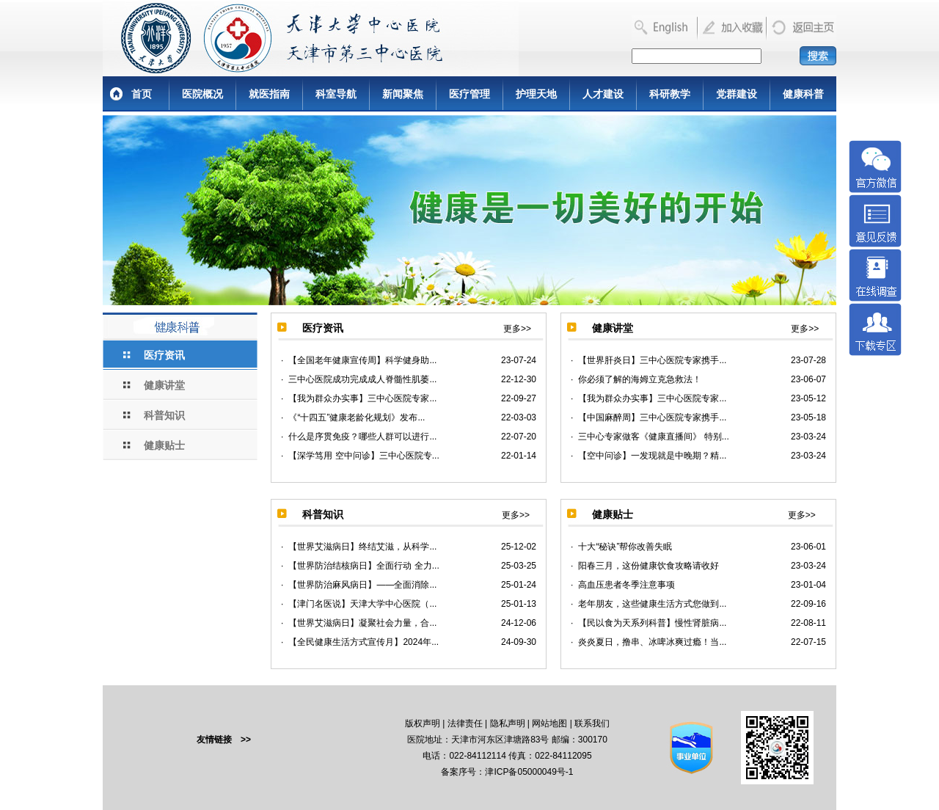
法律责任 (465, 723)
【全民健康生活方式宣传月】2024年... (363, 642)
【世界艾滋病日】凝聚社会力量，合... (362, 623)
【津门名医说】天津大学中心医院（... (362, 604)
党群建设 (736, 94)
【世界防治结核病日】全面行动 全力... (363, 566)
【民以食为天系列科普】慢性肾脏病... (652, 623)
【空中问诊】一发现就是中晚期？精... (652, 455)
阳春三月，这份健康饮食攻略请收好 (648, 566)
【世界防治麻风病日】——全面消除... (362, 585)
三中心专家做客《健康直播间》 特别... (653, 436)
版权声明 (422, 723)
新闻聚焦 (402, 94)
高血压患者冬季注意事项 (626, 585)
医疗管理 (469, 94)
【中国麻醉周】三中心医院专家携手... (652, 417)
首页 (141, 94)
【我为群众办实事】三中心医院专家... (362, 398)
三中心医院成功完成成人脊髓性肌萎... (362, 379)
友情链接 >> (224, 739)
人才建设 (603, 94)
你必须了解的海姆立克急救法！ (639, 379)
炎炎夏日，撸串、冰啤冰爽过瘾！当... (652, 642)
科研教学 (669, 94)
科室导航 (336, 94)
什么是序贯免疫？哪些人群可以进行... (362, 436)
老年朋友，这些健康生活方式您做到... (652, 604)
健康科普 (803, 94)
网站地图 (549, 723)
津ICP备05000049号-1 (529, 772)
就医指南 (269, 94)
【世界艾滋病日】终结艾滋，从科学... (362, 546)
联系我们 (592, 723)
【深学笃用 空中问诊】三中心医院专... (363, 455)
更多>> (517, 329)
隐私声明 (507, 723)
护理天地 (536, 94)
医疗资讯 (164, 355)
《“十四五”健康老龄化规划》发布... (356, 417)
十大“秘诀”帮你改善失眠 (625, 546)
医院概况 (202, 94)
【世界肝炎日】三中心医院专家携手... (652, 360)
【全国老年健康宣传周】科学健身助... (362, 360)
